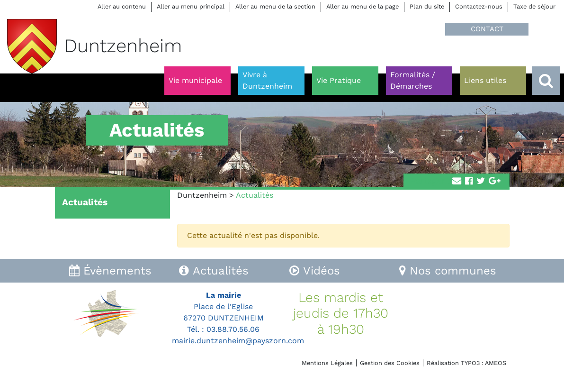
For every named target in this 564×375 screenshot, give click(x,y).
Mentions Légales (327, 362)
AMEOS (495, 362)
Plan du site (427, 6)
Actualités (84, 202)
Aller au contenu (122, 6)
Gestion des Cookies (390, 362)
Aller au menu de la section (275, 6)
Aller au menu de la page (362, 6)
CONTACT (487, 29)
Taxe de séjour (534, 6)
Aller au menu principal (190, 6)
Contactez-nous (478, 6)
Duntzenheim (202, 195)
